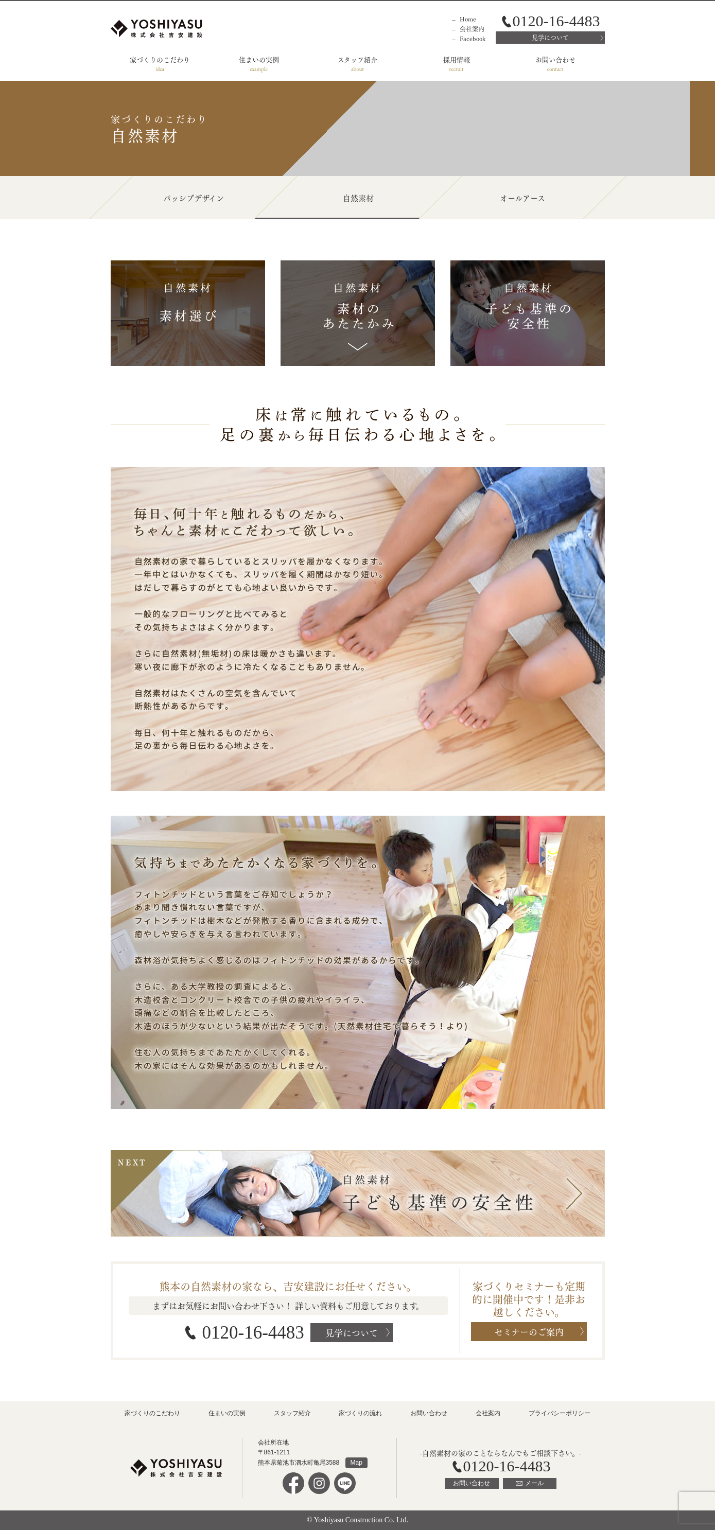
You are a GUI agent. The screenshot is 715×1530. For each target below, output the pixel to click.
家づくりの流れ (360, 1413)
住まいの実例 (259, 59)
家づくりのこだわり (160, 59)
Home (468, 19)
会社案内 (472, 28)
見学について (550, 37)
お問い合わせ (555, 59)
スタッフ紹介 (357, 59)
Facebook (472, 38)
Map (356, 1462)
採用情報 (456, 59)
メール (534, 1483)
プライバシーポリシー (559, 1413)
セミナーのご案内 (529, 1331)
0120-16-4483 (253, 1333)
